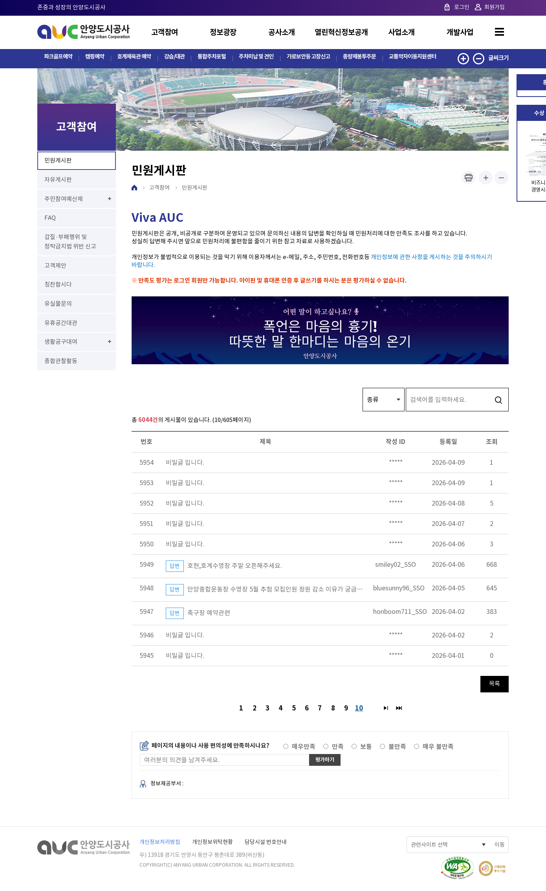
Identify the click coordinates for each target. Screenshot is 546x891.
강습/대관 (172, 58)
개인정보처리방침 (159, 843)
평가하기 (326, 761)
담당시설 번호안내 (266, 843)
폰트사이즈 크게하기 (485, 178)
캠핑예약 (94, 58)
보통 (366, 748)
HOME (134, 188)
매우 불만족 (438, 748)
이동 (500, 846)
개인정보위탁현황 (212, 843)
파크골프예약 (57, 58)
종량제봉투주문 (358, 58)
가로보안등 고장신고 (306, 58)
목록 (494, 684)
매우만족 (303, 748)
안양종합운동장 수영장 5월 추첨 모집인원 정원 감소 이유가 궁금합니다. (271, 590)
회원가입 (494, 7)
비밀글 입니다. (185, 463)
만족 (338, 748)
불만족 (397, 748)
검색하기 (498, 400)
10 (360, 708)
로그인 (461, 7)
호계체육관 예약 (132, 58)
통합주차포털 (209, 58)
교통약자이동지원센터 (412, 58)
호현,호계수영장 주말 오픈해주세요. (224, 566)
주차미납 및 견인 (254, 58)
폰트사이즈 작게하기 (501, 178)
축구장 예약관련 (198, 613)
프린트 (468, 178)
